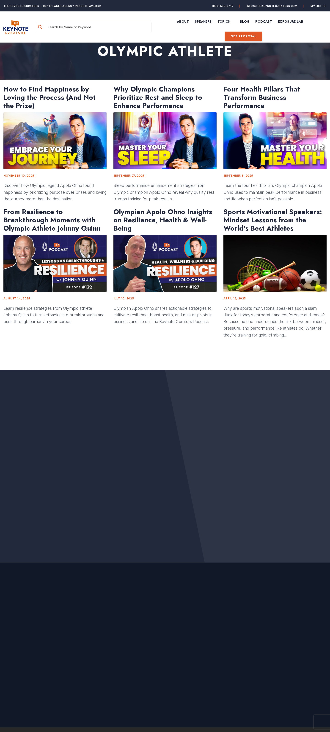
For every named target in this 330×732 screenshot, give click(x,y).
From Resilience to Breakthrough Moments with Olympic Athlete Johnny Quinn (52, 220)
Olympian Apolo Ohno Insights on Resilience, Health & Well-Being (162, 220)
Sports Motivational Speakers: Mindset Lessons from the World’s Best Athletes (272, 220)
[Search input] (99, 27)
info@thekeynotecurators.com (272, 6)
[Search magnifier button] (42, 27)
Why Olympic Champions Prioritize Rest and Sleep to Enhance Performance (157, 97)
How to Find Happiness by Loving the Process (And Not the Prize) (49, 97)
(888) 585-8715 (222, 6)
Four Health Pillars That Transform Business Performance (261, 97)
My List (319, 6)
